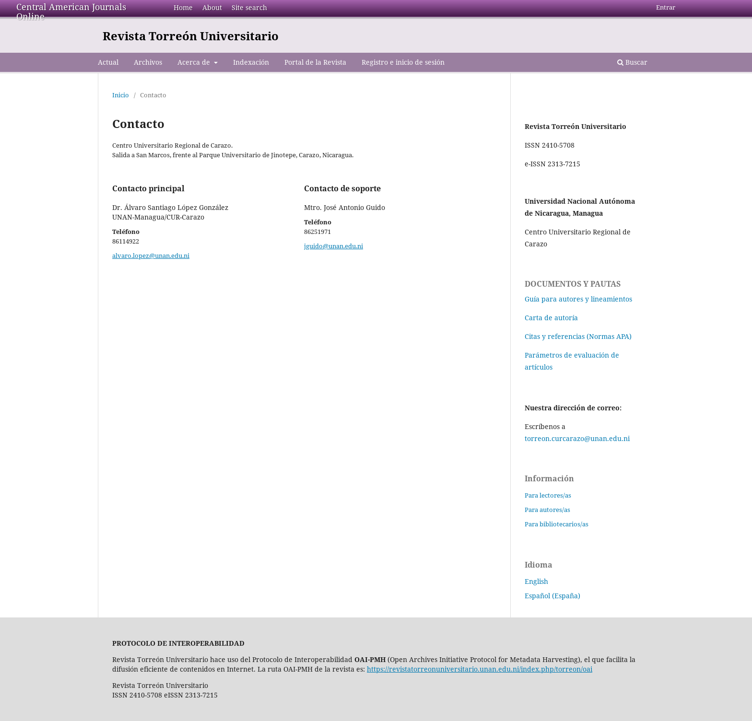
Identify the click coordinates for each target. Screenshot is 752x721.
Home (183, 7)
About (212, 7)
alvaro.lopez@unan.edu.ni (150, 255)
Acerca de (194, 62)
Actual (108, 62)
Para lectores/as (548, 495)
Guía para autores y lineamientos (578, 298)
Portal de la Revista (315, 62)
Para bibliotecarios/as (556, 524)
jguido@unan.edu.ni (333, 246)
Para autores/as (547, 509)
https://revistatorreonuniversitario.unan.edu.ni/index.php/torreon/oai (479, 669)
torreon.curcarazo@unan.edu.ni (577, 438)
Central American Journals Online (71, 11)
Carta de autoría (551, 317)
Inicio (120, 95)
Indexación (251, 62)
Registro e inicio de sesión (403, 62)
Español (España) (552, 595)
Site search (249, 7)
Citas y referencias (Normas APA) (578, 336)
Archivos (148, 62)
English (536, 581)
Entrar (665, 7)
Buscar (632, 62)
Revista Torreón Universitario (191, 36)
